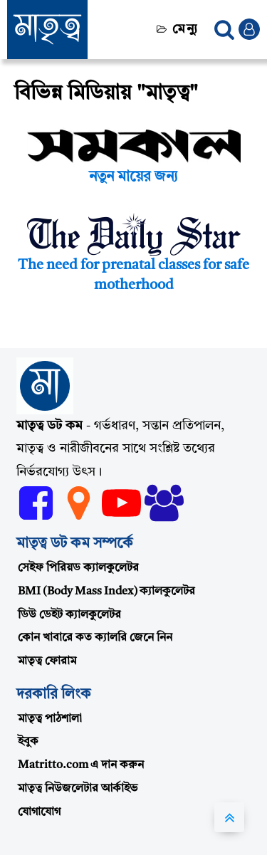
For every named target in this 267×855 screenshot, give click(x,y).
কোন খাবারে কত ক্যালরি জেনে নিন (95, 638)
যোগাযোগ (39, 812)
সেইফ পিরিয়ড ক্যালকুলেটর (78, 568)
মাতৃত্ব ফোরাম (47, 661)
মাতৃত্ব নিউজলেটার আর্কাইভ (77, 788)
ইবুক (28, 742)
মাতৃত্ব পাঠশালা (50, 719)
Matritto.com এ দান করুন (81, 765)
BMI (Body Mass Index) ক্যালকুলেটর (106, 591)
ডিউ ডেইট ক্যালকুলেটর (69, 615)
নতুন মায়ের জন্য (133, 177)
